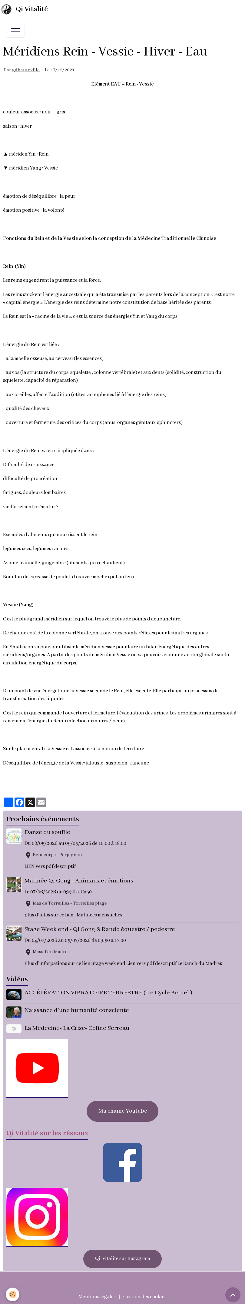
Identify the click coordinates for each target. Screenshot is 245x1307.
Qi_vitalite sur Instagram (122, 1258)
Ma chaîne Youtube (122, 1111)
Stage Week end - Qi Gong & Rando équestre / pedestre (100, 929)
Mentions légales (97, 1297)
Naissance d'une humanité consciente (77, 1010)
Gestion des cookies (145, 1297)
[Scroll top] (232, 1294)
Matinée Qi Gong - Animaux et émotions (79, 881)
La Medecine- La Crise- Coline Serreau (77, 1028)
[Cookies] (13, 1294)
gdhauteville (26, 70)
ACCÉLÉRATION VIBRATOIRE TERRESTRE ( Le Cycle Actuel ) (108, 992)
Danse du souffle (47, 832)
